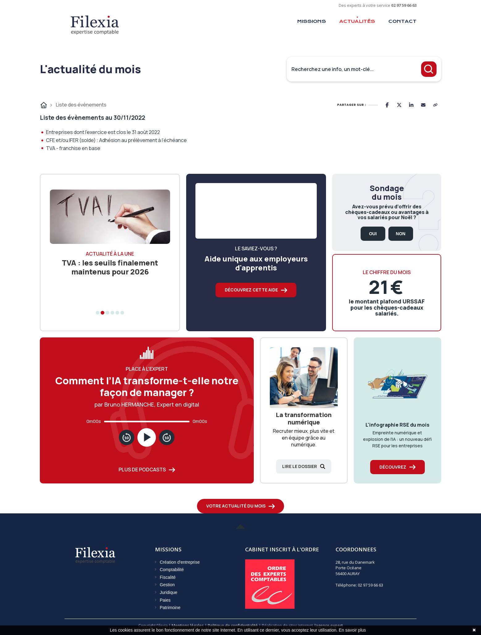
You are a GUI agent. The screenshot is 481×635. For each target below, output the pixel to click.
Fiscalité (168, 577)
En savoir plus (352, 630)
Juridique (169, 592)
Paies (165, 600)
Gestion (167, 584)
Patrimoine (170, 607)
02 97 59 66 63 (403, 5)
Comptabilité (172, 569)
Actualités (357, 21)
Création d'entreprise (180, 562)
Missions (311, 21)
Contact (402, 21)
